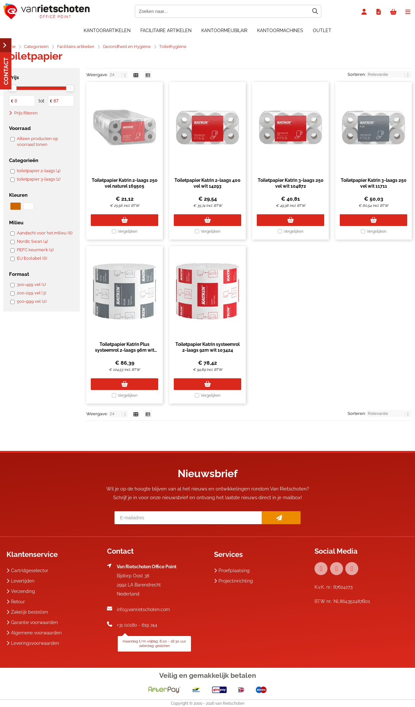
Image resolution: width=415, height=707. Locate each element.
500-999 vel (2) (31, 301)
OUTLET (322, 30)
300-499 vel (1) (31, 284)
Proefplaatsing (232, 570)
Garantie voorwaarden (32, 622)
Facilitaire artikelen (166, 30)
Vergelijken (127, 231)
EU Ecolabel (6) (32, 258)
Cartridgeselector (27, 570)
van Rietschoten (229, 703)
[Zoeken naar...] (314, 11)
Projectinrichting (233, 580)
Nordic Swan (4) (32, 241)
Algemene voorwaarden (34, 632)
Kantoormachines (280, 30)
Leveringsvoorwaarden (32, 643)
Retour (15, 601)
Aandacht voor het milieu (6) (44, 232)
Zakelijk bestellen (27, 612)
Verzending (20, 591)
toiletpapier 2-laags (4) (38, 170)
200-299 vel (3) (31, 292)
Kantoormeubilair (224, 30)
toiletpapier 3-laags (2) (38, 179)
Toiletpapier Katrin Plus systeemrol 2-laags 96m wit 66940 (124, 350)
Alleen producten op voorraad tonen (37, 141)
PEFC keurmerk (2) (35, 249)
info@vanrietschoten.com (143, 609)
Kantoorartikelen (107, 30)
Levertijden (20, 580)
